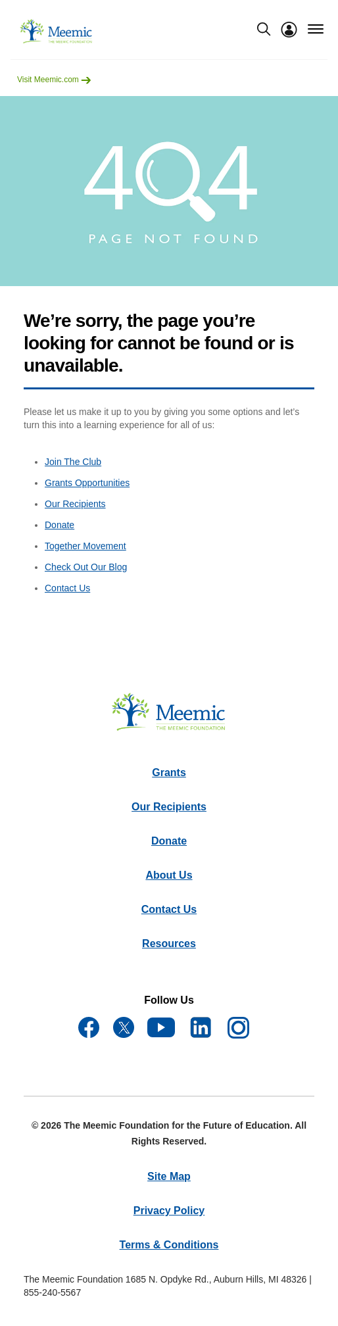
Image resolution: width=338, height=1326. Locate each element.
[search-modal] (264, 29)
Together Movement (85, 546)
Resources (169, 943)
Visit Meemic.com (54, 79)
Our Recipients (75, 504)
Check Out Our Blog (86, 567)
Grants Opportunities (87, 483)
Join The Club (73, 461)
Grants (169, 772)
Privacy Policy (169, 1210)
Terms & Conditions (169, 1244)
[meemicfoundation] (57, 32)
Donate (59, 525)
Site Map (169, 1176)
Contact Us (67, 588)
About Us (168, 875)
